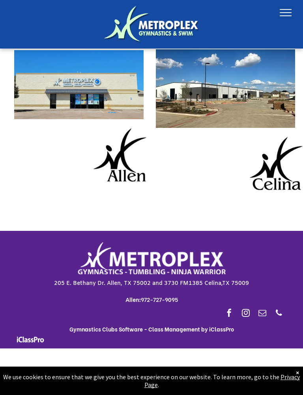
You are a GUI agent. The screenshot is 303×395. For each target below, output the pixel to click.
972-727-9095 (159, 299)
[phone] (279, 314)
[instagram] (246, 314)
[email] (262, 314)
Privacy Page (281, 385)
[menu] (285, 12)
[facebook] (229, 314)
